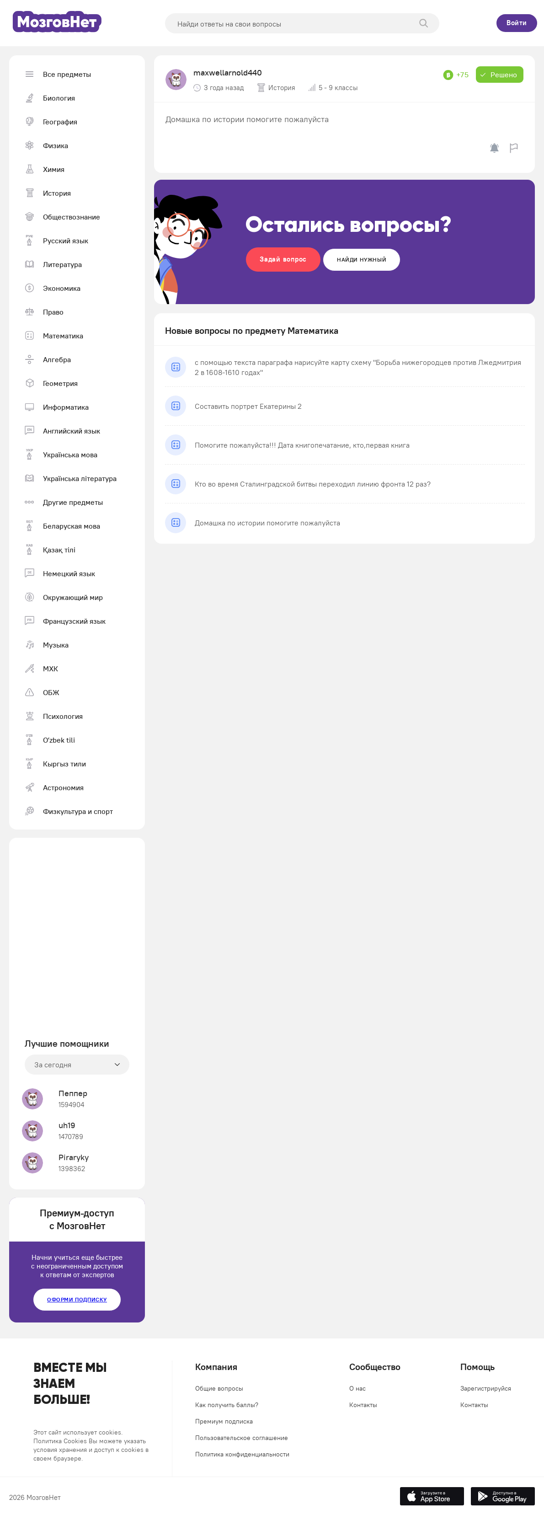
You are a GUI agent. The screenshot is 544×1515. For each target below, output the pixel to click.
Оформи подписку (77, 1299)
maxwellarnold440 (227, 72)
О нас (357, 1388)
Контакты (363, 1405)
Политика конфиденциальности (242, 1454)
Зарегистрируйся (485, 1388)
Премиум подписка (224, 1421)
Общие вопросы (219, 1388)
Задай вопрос (283, 259)
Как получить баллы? (226, 1405)
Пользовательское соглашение (241, 1438)
